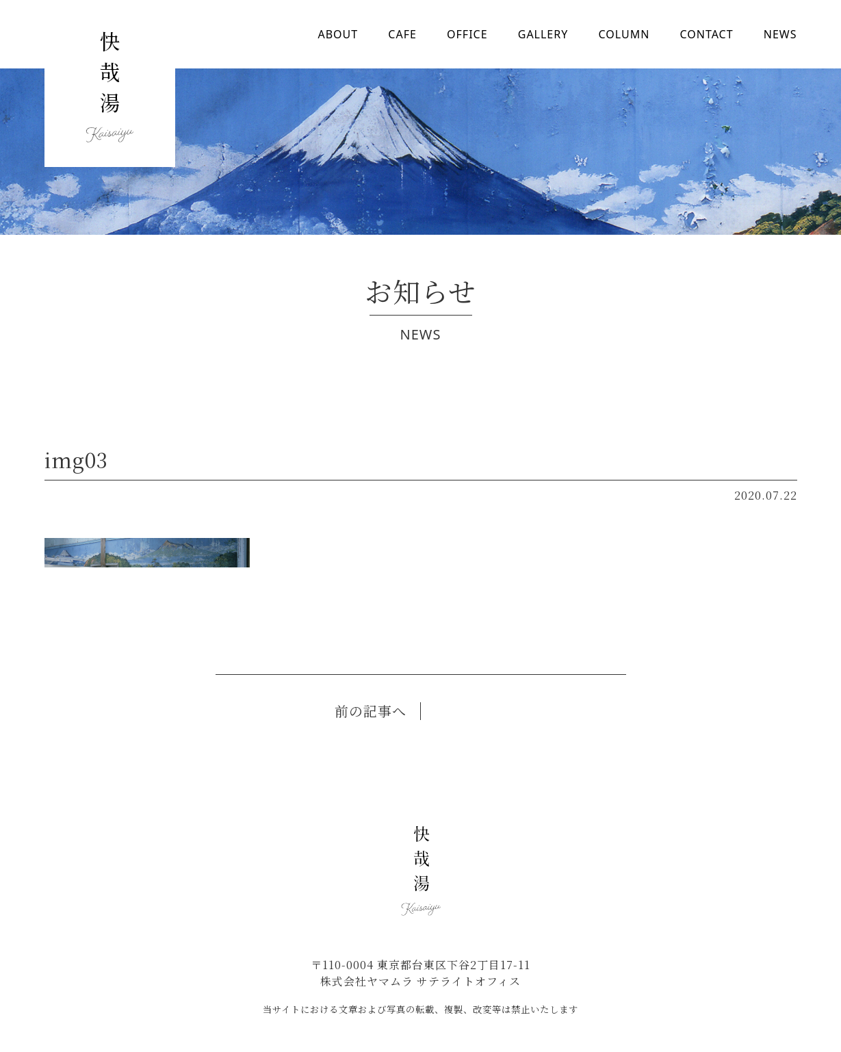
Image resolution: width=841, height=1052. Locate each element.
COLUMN (623, 34)
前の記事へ (370, 711)
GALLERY (543, 34)
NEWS (780, 34)
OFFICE (467, 34)
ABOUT (338, 34)
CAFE (402, 34)
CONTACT (706, 34)
